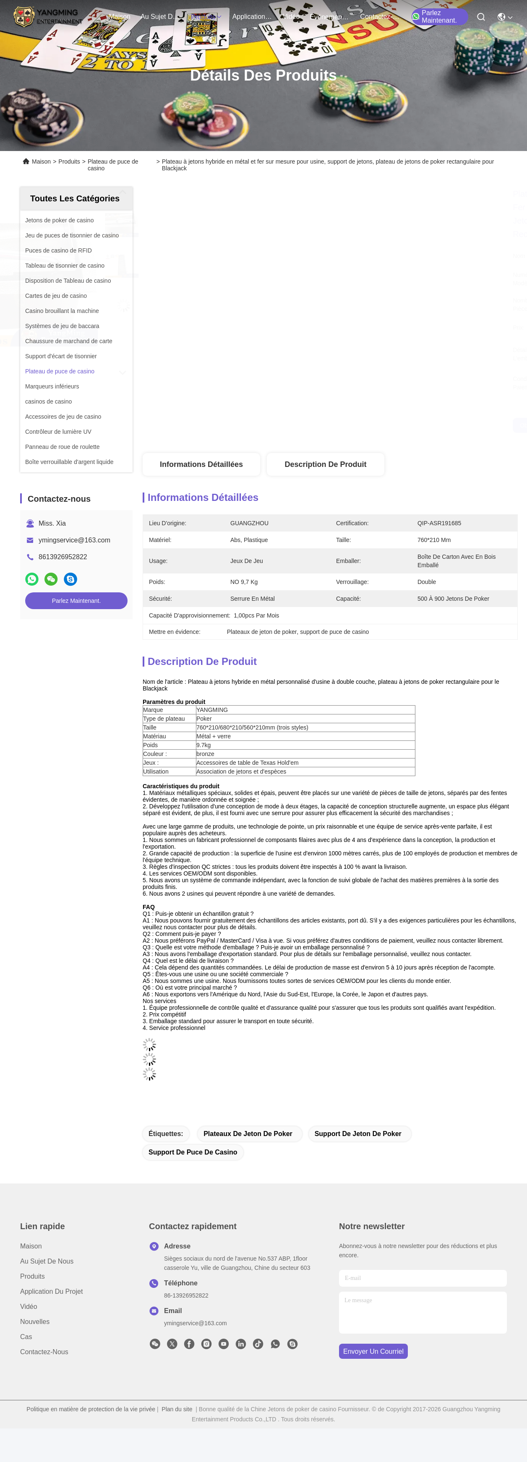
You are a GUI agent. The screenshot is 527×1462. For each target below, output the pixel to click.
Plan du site (177, 1409)
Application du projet (51, 1291)
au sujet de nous (161, 16)
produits (206, 17)
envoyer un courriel (373, 1351)
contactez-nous (380, 16)
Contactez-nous (44, 1351)
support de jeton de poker (358, 1133)
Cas (26, 1336)
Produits (69, 161)
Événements (330, 17)
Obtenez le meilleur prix (407, 425)
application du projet (252, 16)
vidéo (291, 16)
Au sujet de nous (46, 1261)
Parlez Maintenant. (434, 16)
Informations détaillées (201, 464)
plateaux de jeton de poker (247, 1133)
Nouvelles (35, 1321)
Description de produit (325, 464)
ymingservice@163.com (74, 540)
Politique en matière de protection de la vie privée (90, 1409)
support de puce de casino (193, 1152)
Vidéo (28, 1306)
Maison (119, 16)
